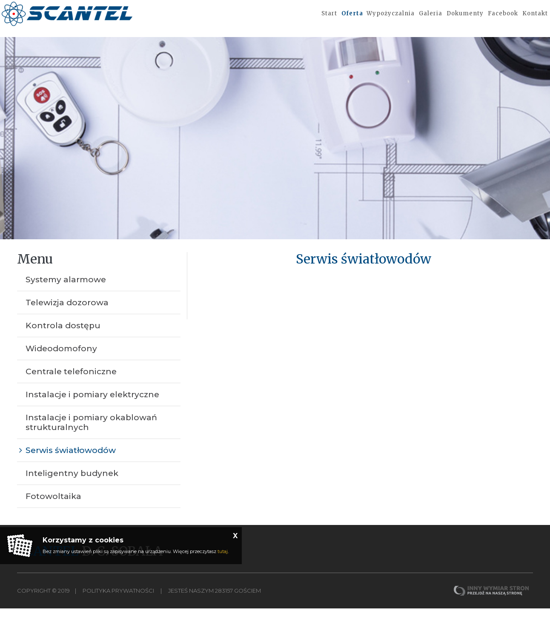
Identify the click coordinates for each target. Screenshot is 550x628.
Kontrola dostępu (63, 345)
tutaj (223, 551)
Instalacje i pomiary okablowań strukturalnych (91, 442)
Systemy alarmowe (66, 299)
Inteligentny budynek (72, 493)
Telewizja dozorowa (67, 322)
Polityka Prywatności (118, 610)
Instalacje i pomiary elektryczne (92, 414)
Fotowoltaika (53, 516)
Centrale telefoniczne (71, 391)
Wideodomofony (61, 368)
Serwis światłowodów (71, 470)
